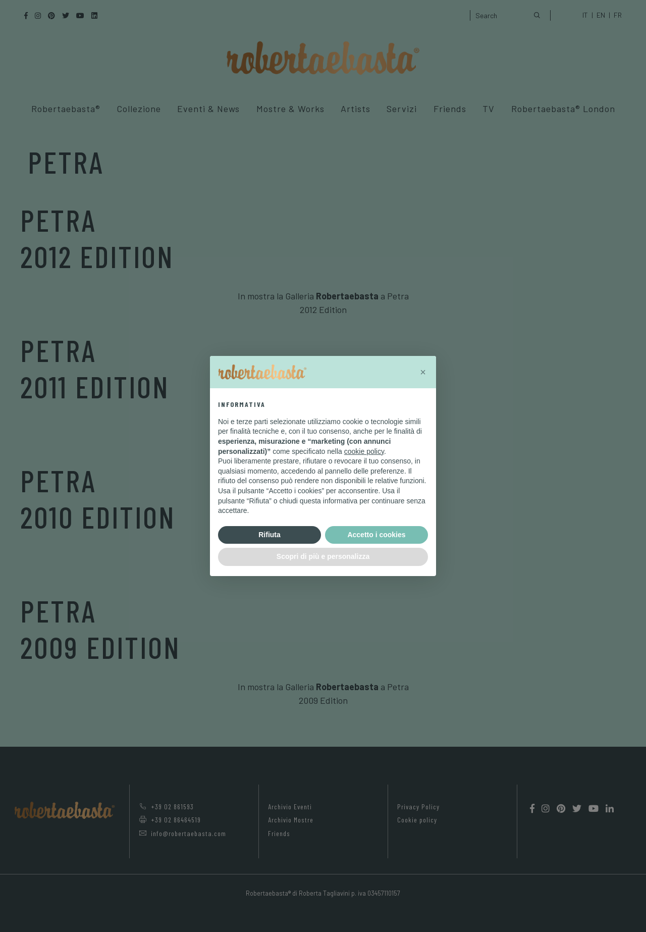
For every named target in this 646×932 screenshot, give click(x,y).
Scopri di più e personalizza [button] (323, 556)
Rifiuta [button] (269, 535)
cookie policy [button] (364, 451)
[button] (423, 372)
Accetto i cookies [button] (376, 535)
